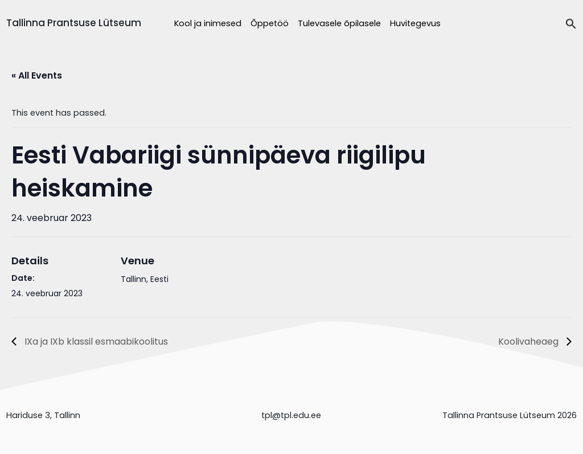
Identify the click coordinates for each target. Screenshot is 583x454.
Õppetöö (270, 23)
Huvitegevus (415, 23)
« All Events (36, 75)
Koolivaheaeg (529, 341)
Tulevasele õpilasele (339, 23)
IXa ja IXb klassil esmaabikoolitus (95, 341)
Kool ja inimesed (207, 23)
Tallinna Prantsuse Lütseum (73, 23)
